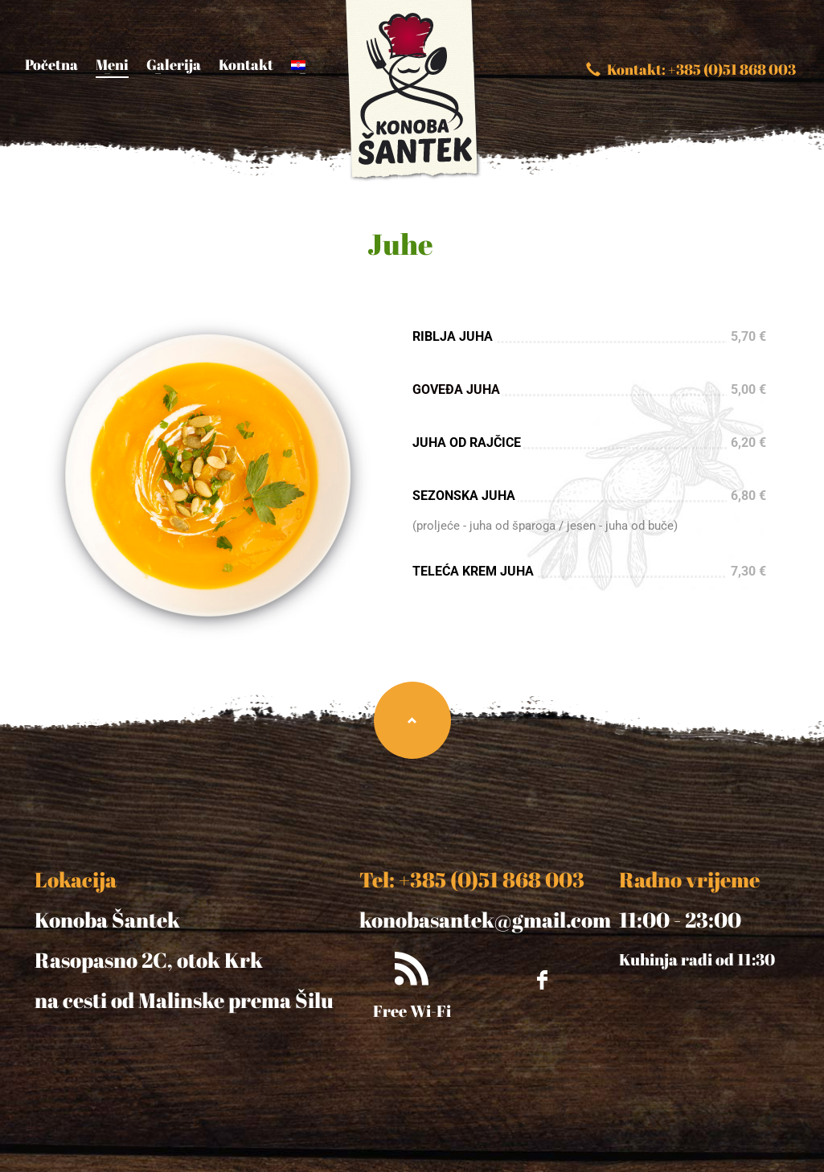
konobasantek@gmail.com (485, 919)
